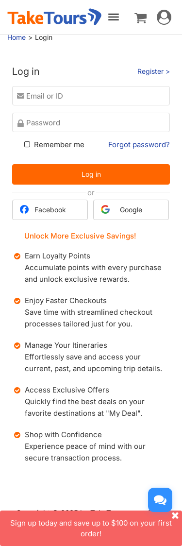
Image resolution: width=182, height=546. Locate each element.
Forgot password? (139, 144)
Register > (153, 71)
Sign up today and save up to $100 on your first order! (96, 524)
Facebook (43, 209)
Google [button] (121, 209)
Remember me (53, 144)
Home (16, 37)
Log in (91, 174)
